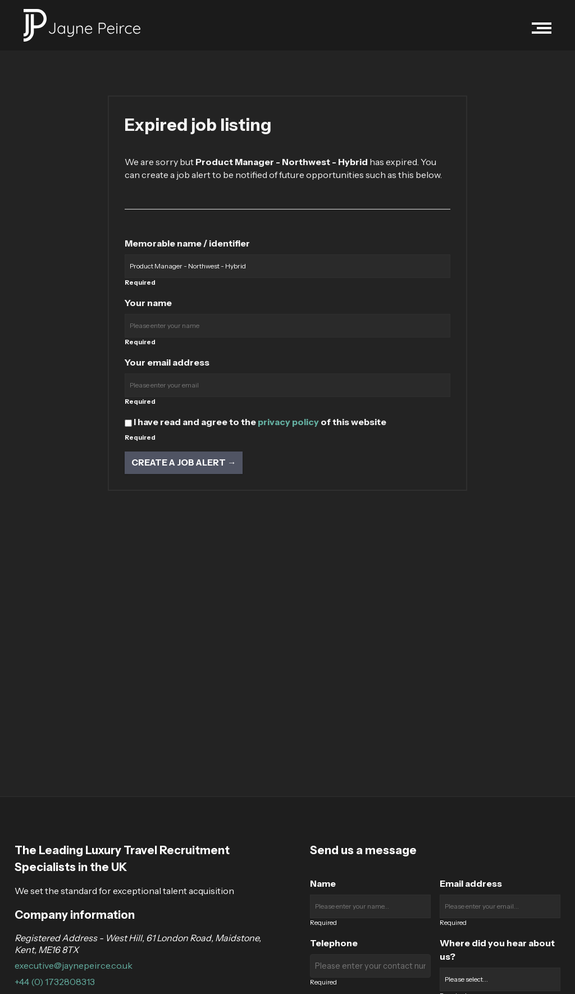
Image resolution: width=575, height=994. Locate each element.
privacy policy (288, 421)
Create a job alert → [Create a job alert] (183, 462)
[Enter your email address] (287, 385)
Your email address (167, 362)
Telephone (334, 943)
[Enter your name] (287, 326)
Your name (148, 302)
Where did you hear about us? (497, 949)
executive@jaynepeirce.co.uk (74, 965)
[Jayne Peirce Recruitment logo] (82, 25)
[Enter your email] (500, 906)
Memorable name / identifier (187, 243)
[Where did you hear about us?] (500, 979)
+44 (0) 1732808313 (55, 981)
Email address (471, 883)
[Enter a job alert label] (287, 266)
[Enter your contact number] (370, 966)
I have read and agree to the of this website (255, 421)
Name (323, 883)
